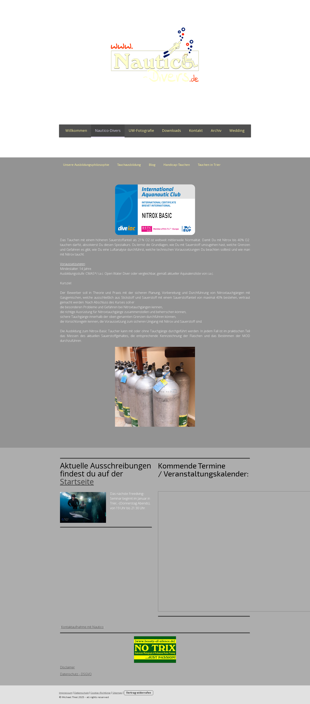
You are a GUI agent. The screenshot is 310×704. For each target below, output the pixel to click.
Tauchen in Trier (209, 164)
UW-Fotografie (141, 130)
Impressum (65, 692)
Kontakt (196, 130)
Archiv (216, 130)
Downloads (171, 130)
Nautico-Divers (108, 130)
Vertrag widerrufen (138, 692)
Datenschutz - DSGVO (76, 674)
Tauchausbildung (129, 164)
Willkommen (76, 130)
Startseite (77, 481)
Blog (152, 164)
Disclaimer (67, 667)
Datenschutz (81, 692)
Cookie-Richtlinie (101, 692)
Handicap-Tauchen (176, 164)
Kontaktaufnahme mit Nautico (82, 627)
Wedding (237, 130)
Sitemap (117, 692)
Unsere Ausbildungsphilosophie (86, 164)
